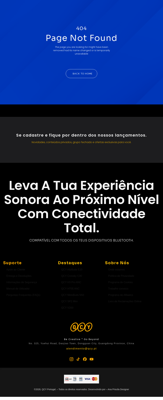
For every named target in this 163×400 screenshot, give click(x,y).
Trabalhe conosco (118, 288)
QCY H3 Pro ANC (71, 282)
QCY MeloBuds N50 (72, 295)
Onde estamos (116, 269)
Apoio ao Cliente (15, 269)
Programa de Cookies (120, 282)
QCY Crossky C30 (71, 276)
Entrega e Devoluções (18, 276)
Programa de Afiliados (120, 295)
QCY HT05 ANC (70, 288)
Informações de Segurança (21, 282)
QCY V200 (67, 307)
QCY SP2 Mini (69, 301)
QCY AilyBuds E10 (71, 269)
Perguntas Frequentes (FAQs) (23, 295)
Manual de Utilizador (18, 288)
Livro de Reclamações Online (125, 301)
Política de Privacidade (121, 276)
